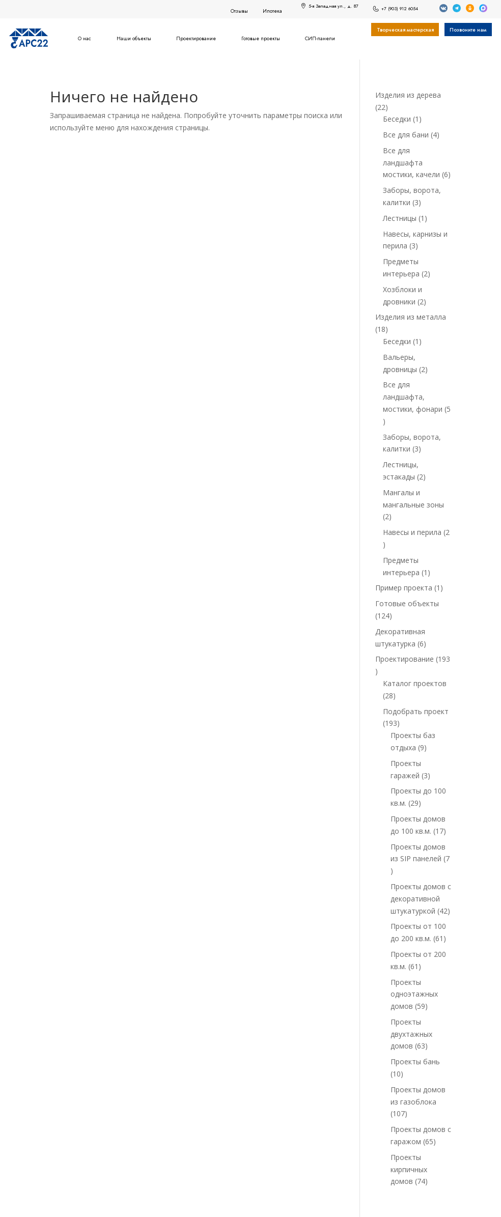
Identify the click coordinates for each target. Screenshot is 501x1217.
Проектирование (196, 38)
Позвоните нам (468, 30)
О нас (84, 38)
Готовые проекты (260, 38)
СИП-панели (320, 38)
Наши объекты (134, 38)
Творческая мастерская (405, 30)
